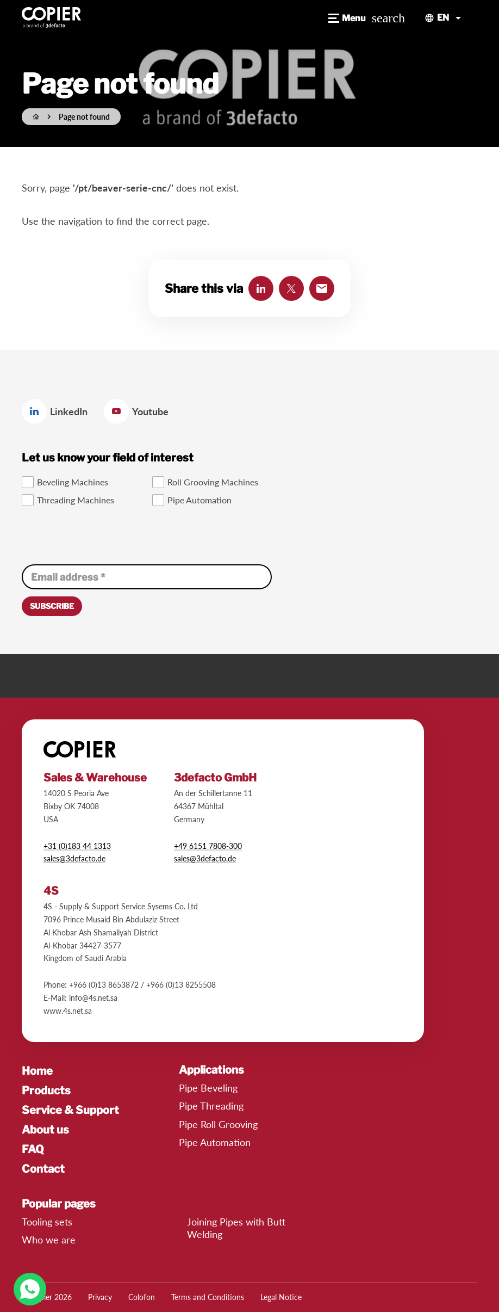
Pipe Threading (211, 1106)
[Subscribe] (52, 606)
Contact (43, 1168)
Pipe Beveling (208, 1088)
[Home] (36, 116)
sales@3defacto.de (74, 858)
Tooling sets (47, 1222)
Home (37, 1070)
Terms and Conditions (207, 1297)
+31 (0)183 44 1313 (77, 846)
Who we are (49, 1240)
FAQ (33, 1149)
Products (46, 1090)
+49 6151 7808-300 (208, 846)
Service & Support (70, 1110)
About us (45, 1129)
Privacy (100, 1297)
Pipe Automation (215, 1142)
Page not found (84, 116)
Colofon (141, 1297)
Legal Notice (281, 1297)
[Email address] (147, 576)
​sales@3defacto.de (205, 858)
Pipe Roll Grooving (218, 1124)
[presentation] (104, 536)
